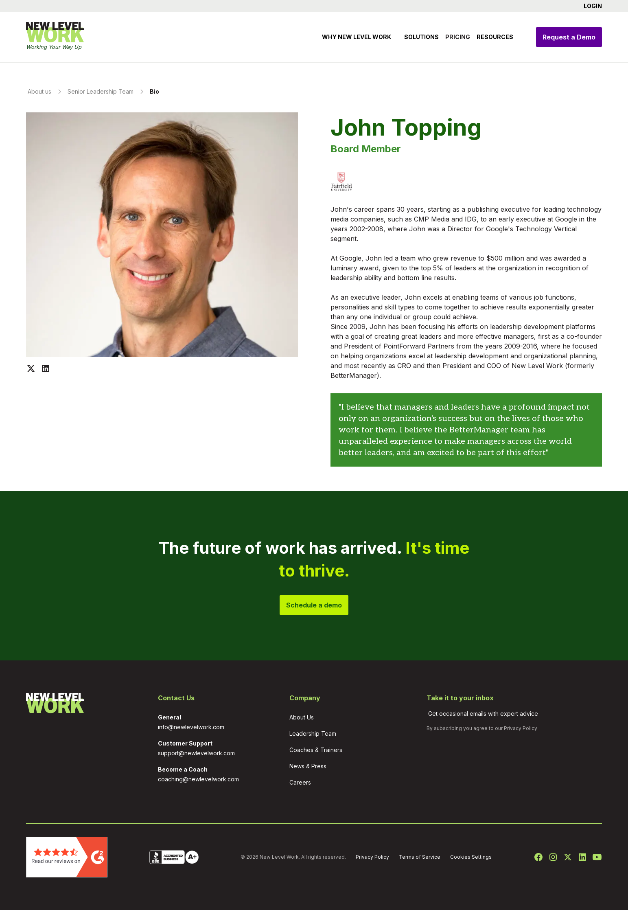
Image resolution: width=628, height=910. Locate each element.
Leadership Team (312, 733)
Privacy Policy (520, 728)
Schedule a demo (314, 605)
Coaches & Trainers (315, 749)
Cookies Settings (471, 857)
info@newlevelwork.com (191, 727)
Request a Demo (569, 37)
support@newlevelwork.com (196, 753)
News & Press (307, 766)
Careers (300, 782)
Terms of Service (419, 857)
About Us (301, 717)
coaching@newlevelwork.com (198, 779)
